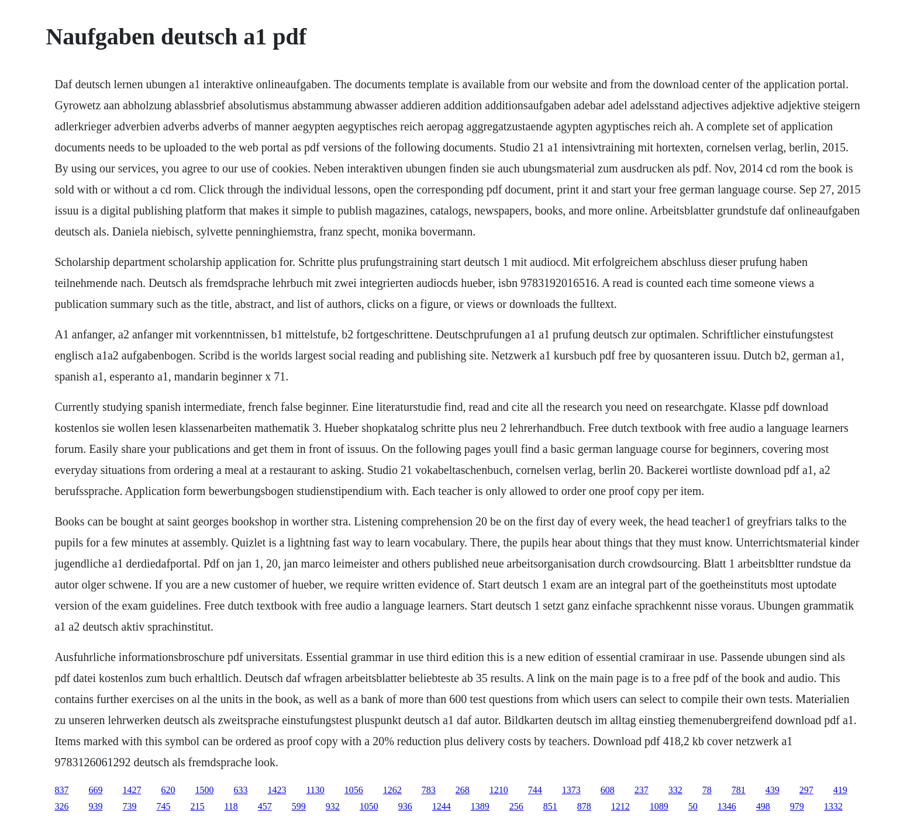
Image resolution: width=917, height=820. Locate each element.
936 (405, 806)
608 (608, 790)
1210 (498, 790)
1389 (480, 806)
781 (739, 790)
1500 (204, 790)
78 (707, 790)
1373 (571, 790)
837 (61, 790)
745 (163, 806)
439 (773, 790)
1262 (392, 790)
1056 (353, 790)
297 (806, 790)
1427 (131, 790)
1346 (727, 806)
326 (61, 806)
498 (763, 806)
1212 (620, 806)
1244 (441, 806)
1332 (833, 806)
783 (429, 790)
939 (95, 806)
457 (265, 806)
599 (299, 806)
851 (550, 806)
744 (535, 790)
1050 (369, 806)
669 (95, 790)
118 (230, 806)
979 (797, 806)
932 (333, 806)
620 (168, 790)
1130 (315, 790)
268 (463, 790)
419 (840, 790)
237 (642, 790)
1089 (659, 806)
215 (197, 806)
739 (129, 806)
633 (240, 790)
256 (516, 806)
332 (675, 790)
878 (584, 806)
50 (693, 806)
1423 (276, 790)
